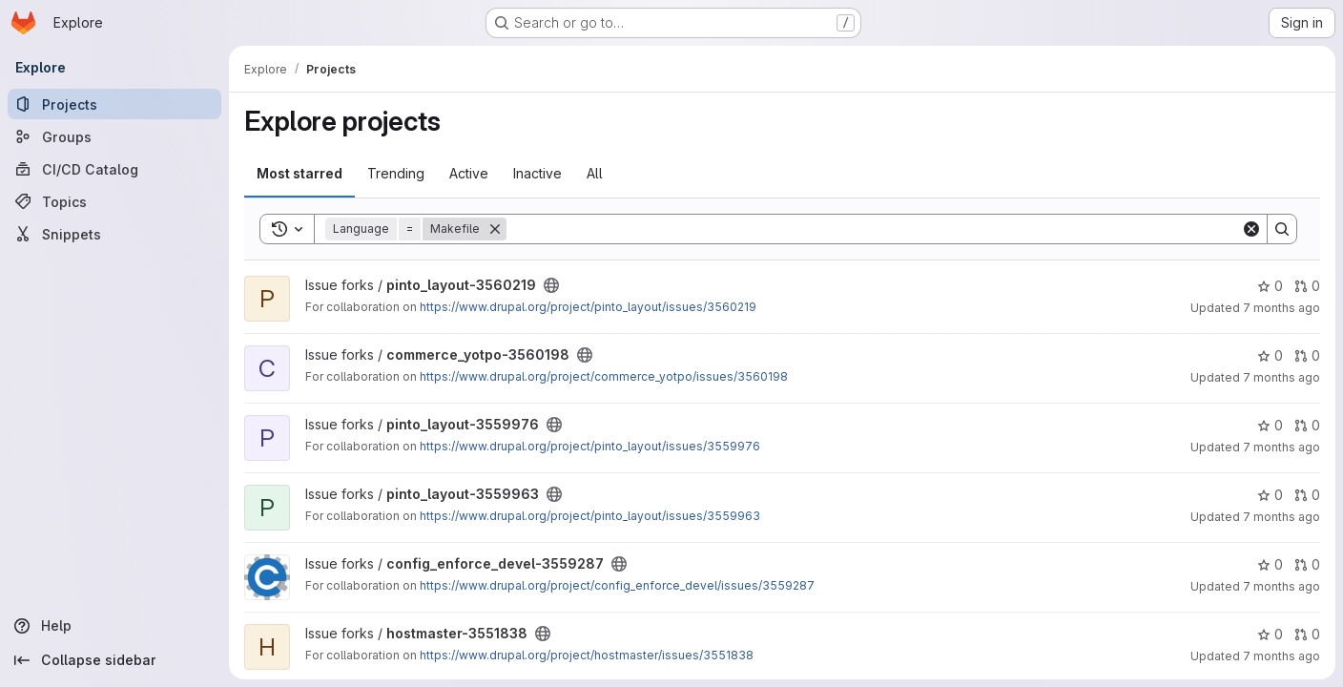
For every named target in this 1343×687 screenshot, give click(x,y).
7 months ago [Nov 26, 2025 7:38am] (1281, 517)
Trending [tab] (395, 173)
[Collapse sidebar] (114, 660)
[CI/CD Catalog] (114, 169)
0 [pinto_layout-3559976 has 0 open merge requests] (1307, 425)
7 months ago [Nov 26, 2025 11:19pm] (1281, 377)
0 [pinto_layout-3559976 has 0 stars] (1270, 425)
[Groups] (114, 136)
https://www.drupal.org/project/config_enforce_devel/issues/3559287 (617, 585)
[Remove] (495, 229)
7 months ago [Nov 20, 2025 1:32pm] (1281, 656)
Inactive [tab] (537, 173)
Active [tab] (468, 173)
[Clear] (1251, 229)
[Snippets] (114, 234)
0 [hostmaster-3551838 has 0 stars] (1270, 634)
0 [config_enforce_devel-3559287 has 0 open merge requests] (1307, 564)
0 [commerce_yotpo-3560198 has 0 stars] (1270, 355)
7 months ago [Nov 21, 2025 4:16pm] (1281, 586)
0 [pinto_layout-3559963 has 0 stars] (1270, 495)
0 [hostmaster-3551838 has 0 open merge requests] (1307, 634)
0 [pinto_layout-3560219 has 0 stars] (1270, 286)
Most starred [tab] (299, 173)
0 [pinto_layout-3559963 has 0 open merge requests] (1307, 495)
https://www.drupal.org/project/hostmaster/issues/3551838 (587, 655)
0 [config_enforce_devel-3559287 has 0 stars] (1270, 564)
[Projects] (114, 104)
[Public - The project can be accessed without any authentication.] (551, 285)
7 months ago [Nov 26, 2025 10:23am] (1281, 447)
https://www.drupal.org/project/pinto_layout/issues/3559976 (590, 446)
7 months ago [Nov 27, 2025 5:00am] (1281, 308)
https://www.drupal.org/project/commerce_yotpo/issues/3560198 (604, 376)
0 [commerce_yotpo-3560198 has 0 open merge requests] (1307, 355)
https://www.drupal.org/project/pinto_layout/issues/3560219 (588, 307)
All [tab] (595, 173)
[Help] (114, 626)
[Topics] (114, 201)
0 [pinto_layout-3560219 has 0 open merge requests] (1307, 286)
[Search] (873, 229)
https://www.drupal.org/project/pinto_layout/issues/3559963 (590, 516)
